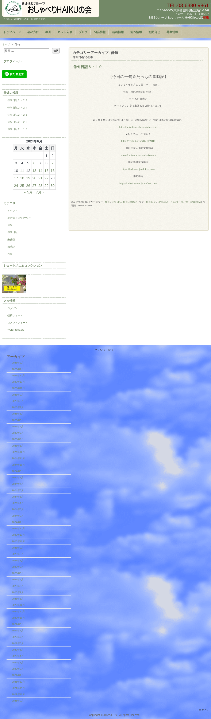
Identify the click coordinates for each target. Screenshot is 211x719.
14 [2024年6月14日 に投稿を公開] (40, 171)
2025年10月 (18, 388)
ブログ (83, 32)
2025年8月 (18, 401)
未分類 (11, 239)
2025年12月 (18, 375)
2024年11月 (18, 458)
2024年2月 (18, 516)
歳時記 (11, 246)
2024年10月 (18, 465)
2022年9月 (18, 624)
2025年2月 (18, 439)
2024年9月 (18, 471)
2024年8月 (18, 477)
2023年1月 (18, 598)
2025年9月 (18, 394)
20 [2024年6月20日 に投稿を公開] (34, 178)
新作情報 (136, 32)
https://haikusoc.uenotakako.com (138, 155)
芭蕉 (9, 253)
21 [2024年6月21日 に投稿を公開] (40, 178)
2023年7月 (18, 560)
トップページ (12, 32)
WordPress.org (15, 329)
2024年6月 (18, 490)
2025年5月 (18, 420)
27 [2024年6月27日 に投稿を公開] (34, 186)
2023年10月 (18, 541)
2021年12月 (18, 681)
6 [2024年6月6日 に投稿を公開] (34, 163)
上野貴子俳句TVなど (19, 217)
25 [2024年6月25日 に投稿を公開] (22, 186)
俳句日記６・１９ (87, 67)
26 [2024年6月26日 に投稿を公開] (28, 186)
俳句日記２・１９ (17, 129)
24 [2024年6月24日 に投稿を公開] (16, 186)
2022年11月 (18, 611)
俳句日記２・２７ (17, 100)
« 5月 (28, 192)
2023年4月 (18, 579)
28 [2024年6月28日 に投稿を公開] (40, 186)
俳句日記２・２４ (17, 107)
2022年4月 (18, 656)
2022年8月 (18, 630)
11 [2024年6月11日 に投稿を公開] (22, 171)
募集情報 (172, 32)
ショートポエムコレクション (23, 265)
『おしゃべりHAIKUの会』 (50, 8)
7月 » (40, 192)
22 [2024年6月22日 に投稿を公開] (47, 178)
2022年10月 (18, 618)
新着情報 (118, 32)
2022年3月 (18, 662)
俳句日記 (116, 202)
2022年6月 (18, 643)
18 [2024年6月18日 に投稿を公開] (22, 178)
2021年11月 (18, 688)
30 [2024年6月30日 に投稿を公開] (52, 186)
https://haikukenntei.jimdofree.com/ (138, 183)
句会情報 (100, 32)
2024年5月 (18, 496)
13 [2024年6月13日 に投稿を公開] (34, 171)
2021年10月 (18, 694)
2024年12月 (18, 452)
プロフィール (12, 61)
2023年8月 (18, 554)
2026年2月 (18, 362)
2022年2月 (18, 669)
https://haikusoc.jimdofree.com (138, 169)
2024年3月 (18, 509)
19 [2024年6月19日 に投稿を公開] (28, 178)
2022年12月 (18, 605)
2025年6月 (18, 413)
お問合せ (154, 32)
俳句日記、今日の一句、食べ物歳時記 (179, 202)
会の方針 (33, 32)
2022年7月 (18, 637)
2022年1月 (18, 675)
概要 (48, 32)
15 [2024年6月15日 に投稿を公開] (47, 171)
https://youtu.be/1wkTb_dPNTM (138, 141)
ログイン (12, 308)
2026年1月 (18, 369)
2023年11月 (18, 535)
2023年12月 (18, 528)
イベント (12, 210)
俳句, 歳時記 (130, 202)
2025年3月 (18, 433)
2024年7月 (18, 484)
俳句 (107, 202)
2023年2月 (18, 592)
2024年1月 (18, 522)
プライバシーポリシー (105, 350)
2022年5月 (18, 649)
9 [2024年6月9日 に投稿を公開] (52, 163)
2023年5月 (18, 573)
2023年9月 (18, 547)
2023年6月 (18, 567)
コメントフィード (17, 322)
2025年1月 (18, 445)
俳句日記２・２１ (17, 114)
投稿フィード (15, 315)
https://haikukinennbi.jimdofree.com (138, 127)
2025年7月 (18, 407)
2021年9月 (18, 700)
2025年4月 (18, 426)
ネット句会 (65, 32)
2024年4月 (18, 503)
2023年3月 (18, 586)
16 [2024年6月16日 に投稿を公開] (52, 171)
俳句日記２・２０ (17, 122)
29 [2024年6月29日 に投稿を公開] (47, 186)
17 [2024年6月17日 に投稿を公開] (16, 178)
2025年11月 (18, 382)
